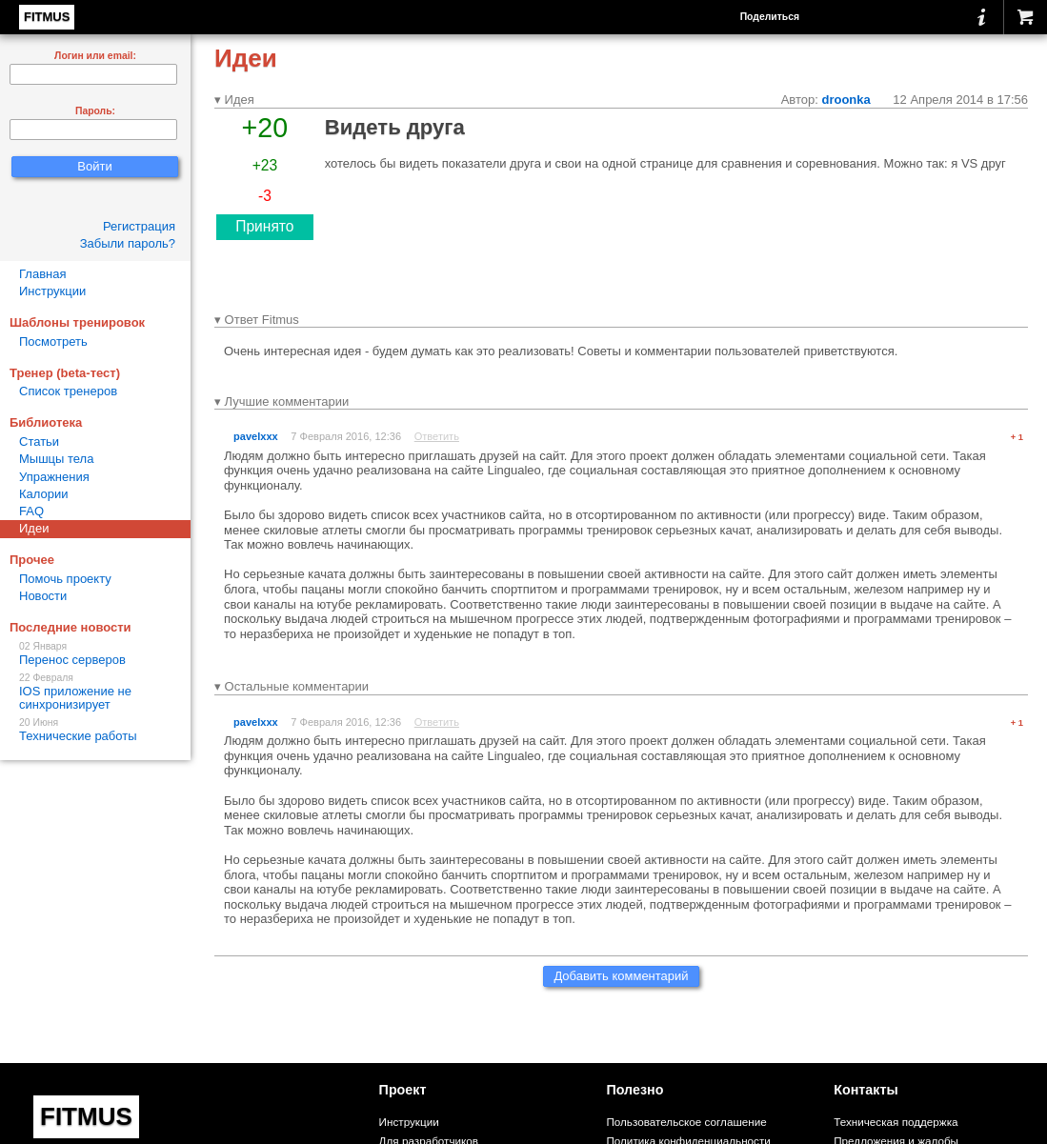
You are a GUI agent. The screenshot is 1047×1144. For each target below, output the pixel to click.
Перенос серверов (95, 654)
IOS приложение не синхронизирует (95, 692)
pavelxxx (255, 436)
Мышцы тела (56, 459)
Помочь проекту (65, 579)
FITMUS (47, 17)
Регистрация (139, 226)
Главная (42, 274)
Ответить (436, 436)
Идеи (34, 528)
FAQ (31, 511)
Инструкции (52, 291)
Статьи (39, 441)
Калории (44, 494)
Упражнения (54, 477)
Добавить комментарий (621, 976)
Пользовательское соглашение (686, 1121)
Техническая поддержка (895, 1121)
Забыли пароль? (127, 243)
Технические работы (95, 730)
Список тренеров (68, 391)
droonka (845, 99)
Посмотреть (53, 341)
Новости (43, 596)
